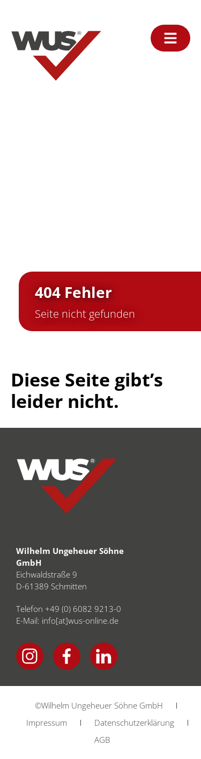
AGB (102, 739)
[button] (19, 739)
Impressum (46, 722)
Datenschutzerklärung (134, 722)
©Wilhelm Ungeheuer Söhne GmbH (99, 705)
